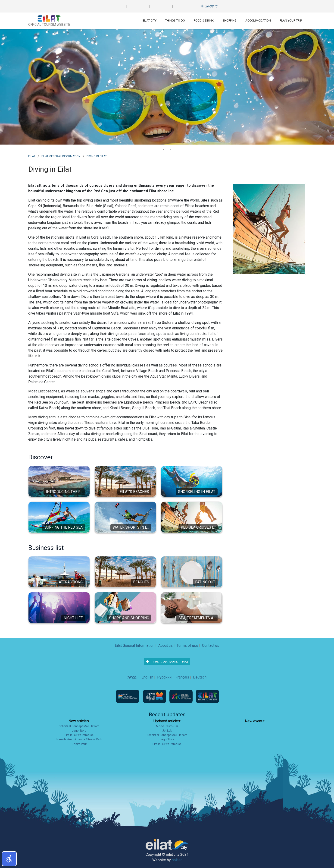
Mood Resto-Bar (167, 726)
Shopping (229, 20)
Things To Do (175, 20)
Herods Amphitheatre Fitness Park (79, 739)
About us (165, 645)
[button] (9, 859)
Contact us (210, 645)
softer (177, 860)
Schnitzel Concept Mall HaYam (79, 726)
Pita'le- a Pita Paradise (79, 735)
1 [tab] (163, 149)
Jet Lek (167, 730)
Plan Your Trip (291, 20)
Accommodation (258, 20)
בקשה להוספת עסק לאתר (167, 661)
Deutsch (199, 677)
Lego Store (79, 730)
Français (182, 677)
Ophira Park (79, 744)
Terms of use (187, 645)
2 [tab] (170, 149)
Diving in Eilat (97, 156)
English (147, 677)
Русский (164, 677)
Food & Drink (204, 20)
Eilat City (149, 20)
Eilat (31, 156)
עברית (132, 677)
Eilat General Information (60, 156)
